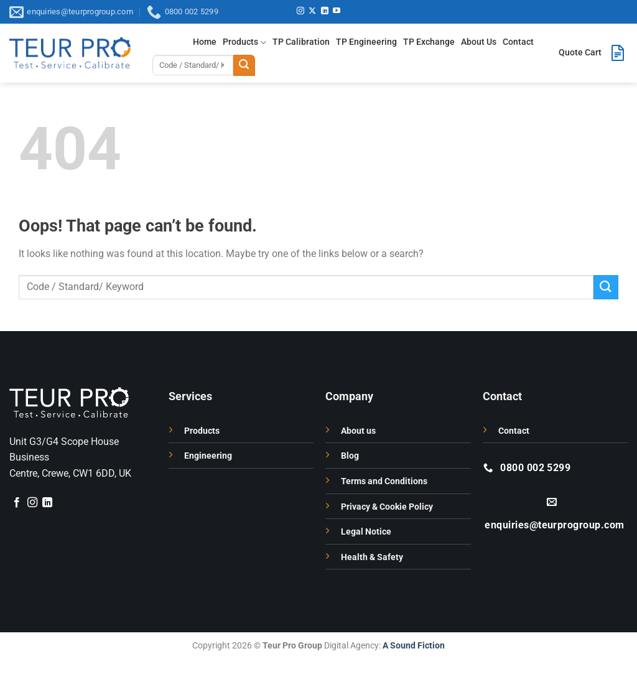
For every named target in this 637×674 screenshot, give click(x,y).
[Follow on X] (312, 11)
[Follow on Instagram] (300, 11)
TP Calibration (301, 42)
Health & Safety (372, 557)
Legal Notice (366, 532)
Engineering (208, 456)
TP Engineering (366, 42)
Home (204, 42)
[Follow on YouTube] (336, 11)
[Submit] (243, 65)
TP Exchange (429, 42)
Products (244, 43)
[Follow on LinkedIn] (324, 11)
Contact (518, 42)
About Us (478, 42)
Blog (350, 456)
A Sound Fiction (413, 645)
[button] (593, 53)
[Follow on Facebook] (17, 502)
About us (358, 431)
